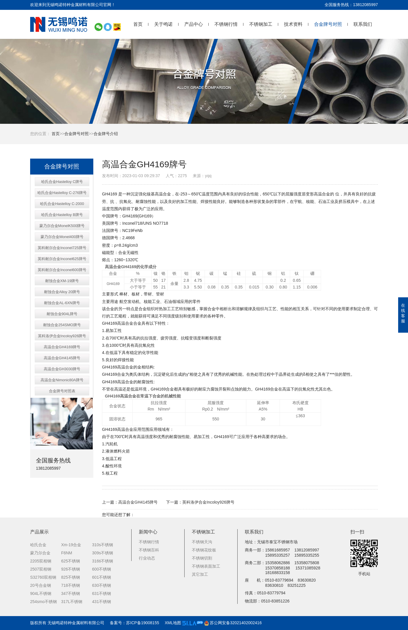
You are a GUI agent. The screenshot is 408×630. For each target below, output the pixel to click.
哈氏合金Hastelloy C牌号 (62, 181)
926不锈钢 (70, 569)
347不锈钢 (70, 593)
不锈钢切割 (202, 558)
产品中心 (193, 24)
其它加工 (200, 574)
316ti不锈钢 (102, 561)
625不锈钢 (70, 561)
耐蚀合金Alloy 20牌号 (62, 292)
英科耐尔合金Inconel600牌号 (62, 270)
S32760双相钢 (43, 577)
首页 (138, 24)
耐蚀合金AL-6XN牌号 (62, 303)
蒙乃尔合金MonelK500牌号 (62, 226)
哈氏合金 (38, 544)
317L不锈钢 (71, 601)
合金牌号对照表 (62, 391)
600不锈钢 (101, 569)
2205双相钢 (40, 561)
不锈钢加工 (260, 24)
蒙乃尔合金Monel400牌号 (62, 237)
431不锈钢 (101, 601)
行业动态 (147, 558)
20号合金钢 (40, 585)
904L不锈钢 (40, 593)
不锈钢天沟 (202, 542)
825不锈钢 (70, 577)
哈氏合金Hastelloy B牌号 (62, 215)
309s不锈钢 (102, 553)
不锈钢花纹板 (204, 550)
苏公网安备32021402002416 (233, 622)
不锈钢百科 (149, 550)
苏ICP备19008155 (142, 622)
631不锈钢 (101, 593)
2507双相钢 (40, 569)
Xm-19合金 (71, 544)
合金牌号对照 (328, 24)
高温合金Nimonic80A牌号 (62, 380)
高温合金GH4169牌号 (62, 347)
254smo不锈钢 (43, 601)
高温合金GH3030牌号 (62, 369)
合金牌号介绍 (106, 133)
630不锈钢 (101, 585)
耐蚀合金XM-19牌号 (62, 281)
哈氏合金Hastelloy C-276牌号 (62, 192)
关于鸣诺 (163, 24)
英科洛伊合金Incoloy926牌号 (62, 336)
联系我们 (363, 24)
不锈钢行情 (226, 24)
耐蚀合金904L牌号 (62, 314)
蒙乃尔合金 (40, 553)
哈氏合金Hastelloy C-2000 (62, 203)
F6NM (66, 553)
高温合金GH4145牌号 (62, 358)
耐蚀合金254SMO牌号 (62, 325)
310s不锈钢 (102, 544)
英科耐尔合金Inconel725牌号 (62, 248)
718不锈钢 (70, 585)
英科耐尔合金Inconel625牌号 (62, 259)
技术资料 (293, 24)
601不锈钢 (101, 577)
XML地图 (173, 622)
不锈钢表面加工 (206, 566)
